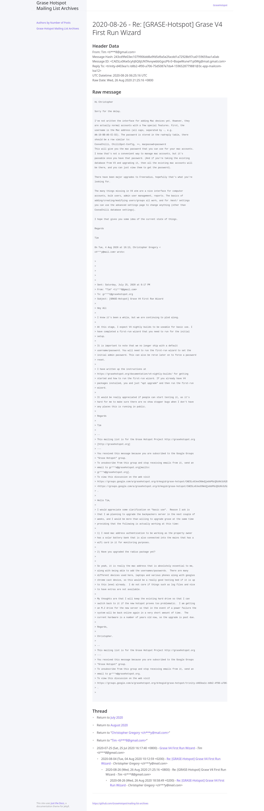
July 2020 (117, 717)
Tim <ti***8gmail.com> (129, 740)
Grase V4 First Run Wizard (177, 748)
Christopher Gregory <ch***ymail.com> (140, 733)
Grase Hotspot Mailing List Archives (57, 5)
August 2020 (119, 725)
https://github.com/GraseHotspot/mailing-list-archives (120, 803)
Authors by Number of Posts (53, 22)
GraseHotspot (220, 5)
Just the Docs (57, 803)
